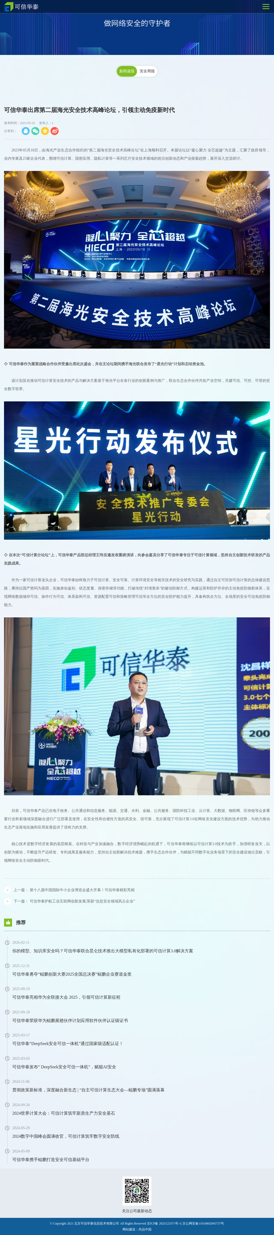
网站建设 (129, 1229)
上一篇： (74, 890)
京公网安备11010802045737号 (203, 1223)
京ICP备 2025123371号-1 (164, 1223)
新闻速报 (126, 71)
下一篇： (74, 901)
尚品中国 (145, 1229)
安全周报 (147, 71)
